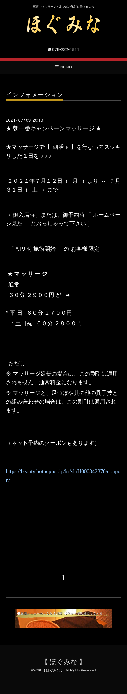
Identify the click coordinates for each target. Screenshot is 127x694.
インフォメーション (34, 95)
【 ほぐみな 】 (63, 662)
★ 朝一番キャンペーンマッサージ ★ (53, 129)
